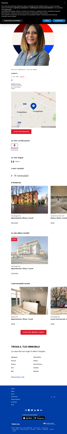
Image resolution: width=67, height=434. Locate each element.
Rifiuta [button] (47, 20)
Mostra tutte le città (17, 377)
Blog (12, 404)
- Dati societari (36, 428)
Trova (13, 388)
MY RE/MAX (14, 402)
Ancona (13, 361)
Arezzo (13, 364)
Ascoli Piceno (38, 364)
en (54, 397)
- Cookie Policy (15, 429)
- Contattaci (32, 429)
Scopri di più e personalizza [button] (12, 20)
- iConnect (38, 429)
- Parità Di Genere (24, 429)
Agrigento (14, 357)
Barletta (36, 371)
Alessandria (37, 357)
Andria (36, 361)
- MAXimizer (44, 429)
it (51, 397)
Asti (12, 368)
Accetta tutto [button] (59, 20)
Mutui (12, 394)
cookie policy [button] (7, 9)
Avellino (36, 368)
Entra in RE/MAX (15, 399)
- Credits (13, 430)
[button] (64, 2)
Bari (12, 371)
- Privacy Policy (44, 428)
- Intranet (50, 429)
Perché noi (14, 396)
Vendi (12, 391)
